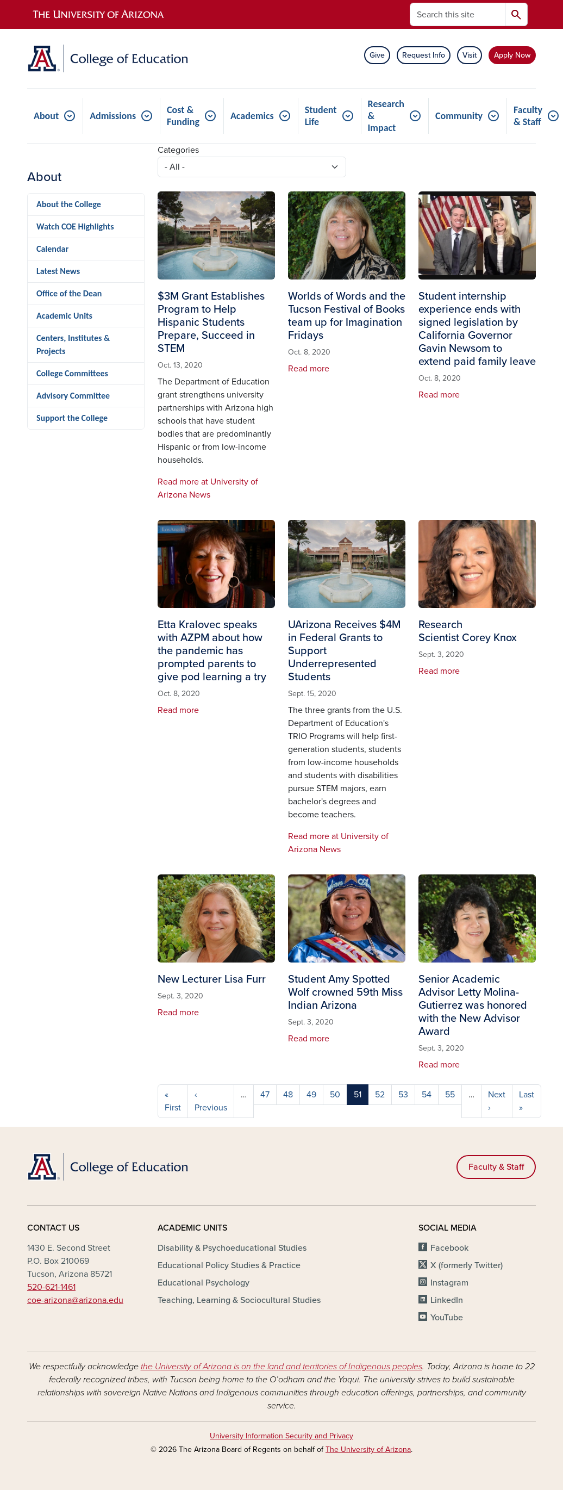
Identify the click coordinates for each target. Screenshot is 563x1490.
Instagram (449, 1282)
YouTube (446, 1317)
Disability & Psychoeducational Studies (232, 1248)
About (46, 116)
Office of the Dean (69, 293)
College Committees (72, 373)
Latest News (58, 271)
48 (288, 1094)
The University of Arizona (368, 1449)
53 (403, 1094)
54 (426, 1094)
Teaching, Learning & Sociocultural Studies (239, 1300)
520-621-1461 (51, 1287)
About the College (68, 204)
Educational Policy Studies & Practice (229, 1265)
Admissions (113, 116)
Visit (469, 55)
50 (335, 1094)
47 (265, 1094)
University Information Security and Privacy (281, 1436)
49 (311, 1094)
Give (377, 55)
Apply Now (512, 55)
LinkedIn (446, 1300)
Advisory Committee (73, 395)
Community (459, 116)
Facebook (449, 1248)
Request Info (423, 55)
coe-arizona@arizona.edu (75, 1300)
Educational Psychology (203, 1282)
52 (380, 1094)
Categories (178, 150)
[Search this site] (457, 14)
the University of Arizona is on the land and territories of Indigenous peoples (281, 1366)
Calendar (52, 249)
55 (450, 1094)
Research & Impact (386, 116)
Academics (252, 116)
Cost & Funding (183, 116)
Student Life (321, 116)
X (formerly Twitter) (466, 1265)
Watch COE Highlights (75, 226)
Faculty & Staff (496, 1167)
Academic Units (64, 316)
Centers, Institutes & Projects (73, 344)
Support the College (72, 418)
